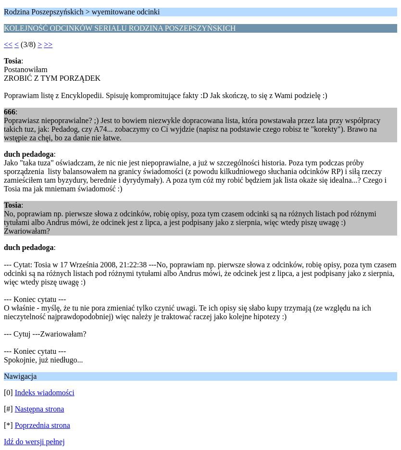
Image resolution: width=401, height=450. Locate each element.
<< (8, 44)
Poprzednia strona (42, 425)
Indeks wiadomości (45, 392)
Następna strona (39, 409)
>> (48, 44)
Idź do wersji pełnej (34, 442)
